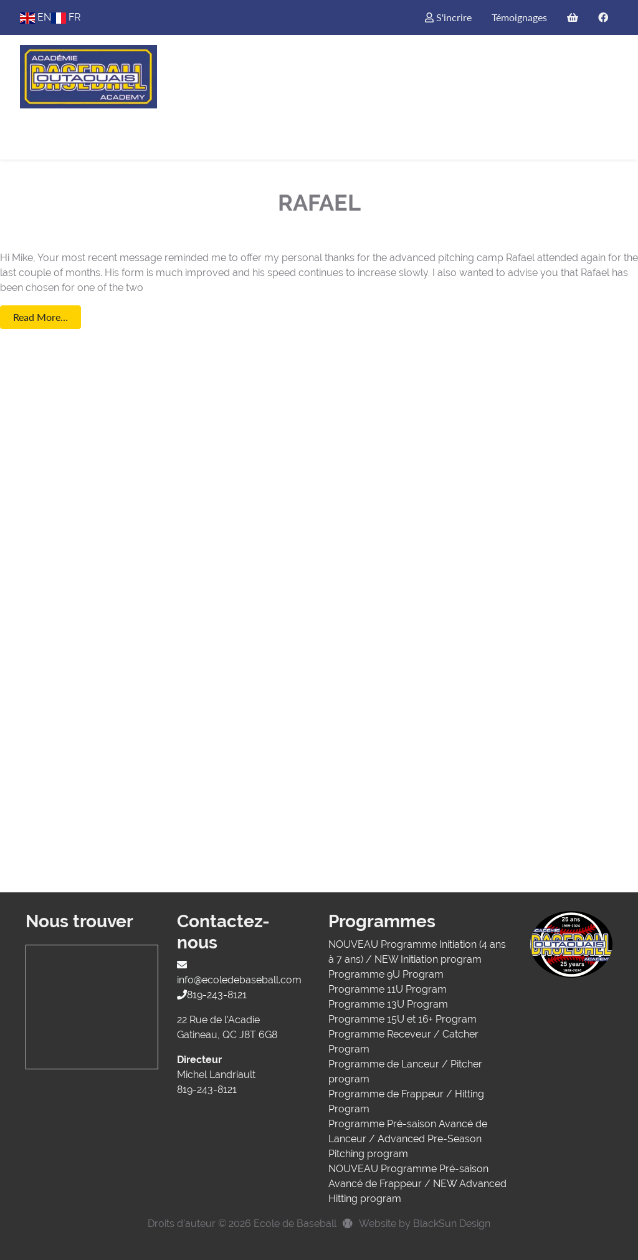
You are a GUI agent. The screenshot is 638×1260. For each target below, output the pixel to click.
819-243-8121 (212, 995)
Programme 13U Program (388, 1004)
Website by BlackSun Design (424, 1223)
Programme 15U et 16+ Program (402, 1019)
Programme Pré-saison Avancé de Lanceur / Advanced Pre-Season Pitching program (407, 1139)
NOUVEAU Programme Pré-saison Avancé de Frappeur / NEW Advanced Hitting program (417, 1184)
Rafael (319, 202)
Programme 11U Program (387, 989)
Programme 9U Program (386, 974)
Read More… (40, 317)
